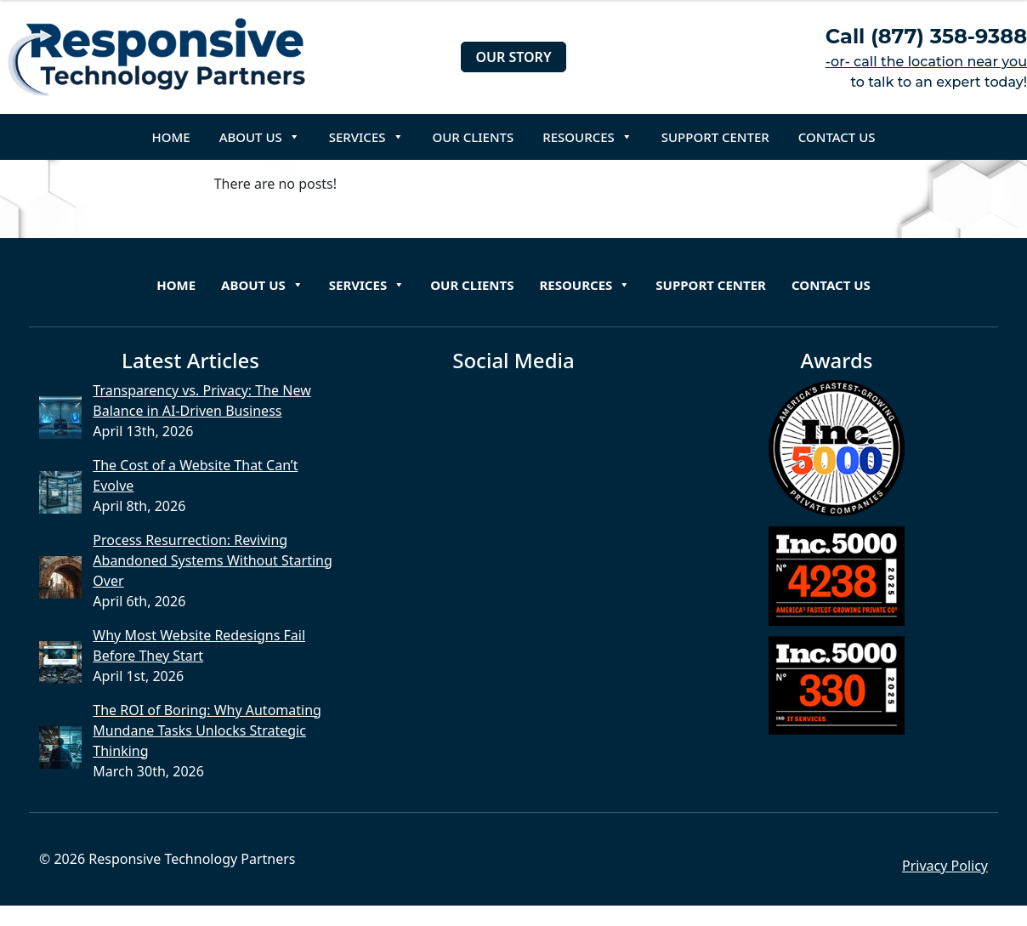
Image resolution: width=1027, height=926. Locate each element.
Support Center (715, 136)
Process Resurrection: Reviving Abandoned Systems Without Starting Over (212, 560)
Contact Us (837, 136)
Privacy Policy (945, 865)
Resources (587, 137)
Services (366, 137)
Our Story (513, 57)
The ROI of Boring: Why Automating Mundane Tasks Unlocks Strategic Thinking (207, 730)
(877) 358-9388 (949, 36)
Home (171, 136)
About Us (259, 137)
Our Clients (473, 136)
